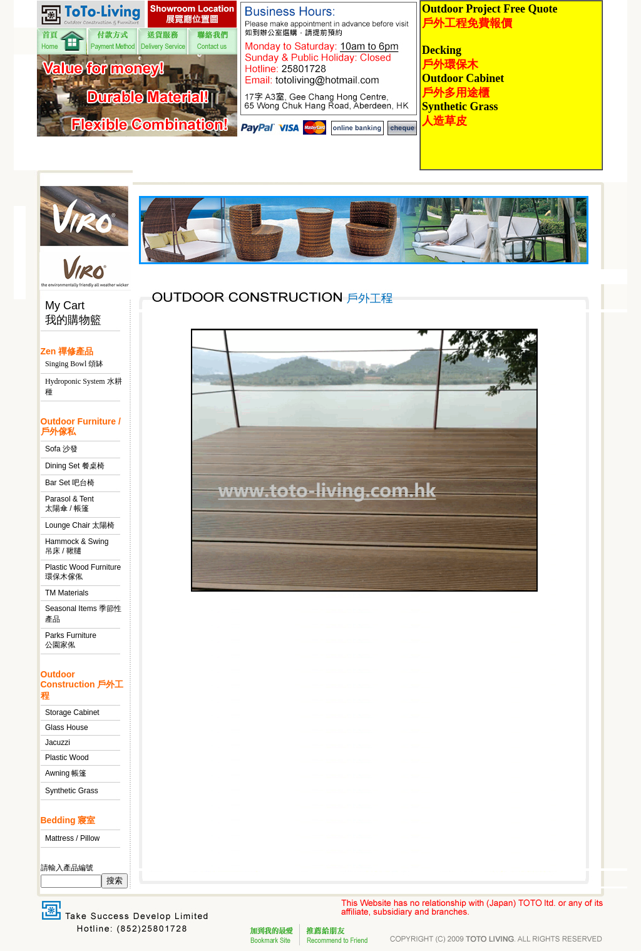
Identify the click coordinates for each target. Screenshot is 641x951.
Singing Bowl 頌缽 (74, 363)
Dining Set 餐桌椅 (75, 465)
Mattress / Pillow (72, 838)
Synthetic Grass (71, 790)
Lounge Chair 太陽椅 (80, 525)
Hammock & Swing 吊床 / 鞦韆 (76, 546)
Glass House (66, 727)
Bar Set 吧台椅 (70, 482)
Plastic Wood (67, 757)
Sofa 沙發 (61, 449)
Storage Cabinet (72, 712)
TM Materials (66, 593)
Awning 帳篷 (65, 773)
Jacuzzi (57, 742)
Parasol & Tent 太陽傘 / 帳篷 (69, 504)
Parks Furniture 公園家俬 (70, 640)
